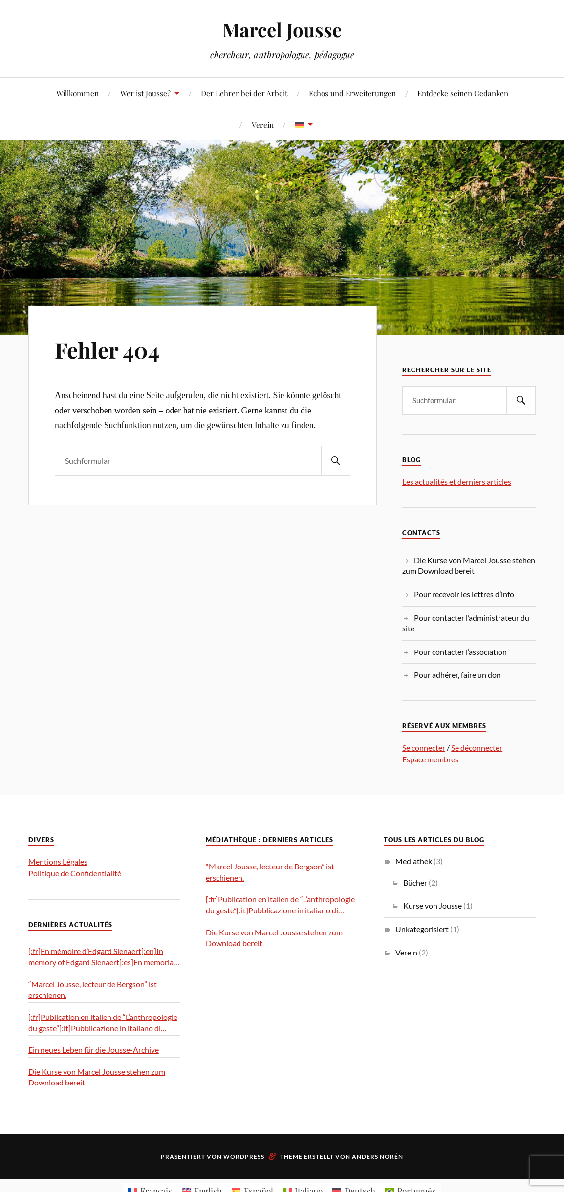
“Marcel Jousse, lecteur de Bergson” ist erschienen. (92, 989)
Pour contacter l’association (460, 651)
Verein (263, 124)
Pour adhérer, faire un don (457, 674)
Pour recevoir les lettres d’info (464, 594)
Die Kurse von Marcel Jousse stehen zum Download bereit (96, 1077)
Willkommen (77, 93)
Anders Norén (377, 1156)
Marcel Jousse (282, 29)
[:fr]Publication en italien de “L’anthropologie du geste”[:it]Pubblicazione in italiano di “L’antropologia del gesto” (102, 1023)
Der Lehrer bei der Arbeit (244, 93)
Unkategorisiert (422, 928)
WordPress (243, 1156)
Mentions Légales (57, 861)
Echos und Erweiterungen (352, 93)
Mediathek (413, 861)
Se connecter (423, 747)
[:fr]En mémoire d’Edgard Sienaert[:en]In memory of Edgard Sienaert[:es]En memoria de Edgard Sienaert (101, 957)
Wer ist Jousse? (145, 93)
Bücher (415, 882)
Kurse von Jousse (432, 905)
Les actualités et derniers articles (456, 481)
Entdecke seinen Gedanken (462, 93)
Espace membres (430, 759)
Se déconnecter (476, 747)
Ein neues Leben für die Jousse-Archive (93, 1049)
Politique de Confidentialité (74, 873)
